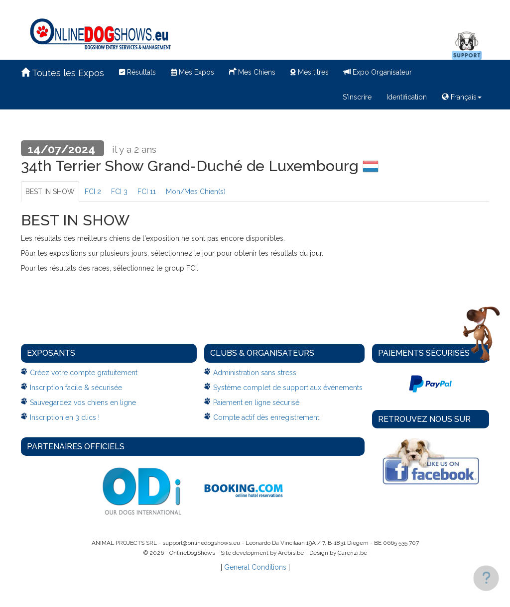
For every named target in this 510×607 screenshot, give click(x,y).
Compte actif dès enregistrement (266, 417)
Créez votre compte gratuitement (83, 373)
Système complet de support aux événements (288, 388)
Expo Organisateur (378, 72)
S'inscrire (357, 97)
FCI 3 (119, 192)
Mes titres (309, 72)
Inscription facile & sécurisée (76, 388)
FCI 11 (146, 192)
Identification (406, 97)
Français (462, 97)
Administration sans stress (254, 373)
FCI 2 (93, 192)
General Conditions (255, 567)
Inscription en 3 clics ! (65, 417)
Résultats (137, 72)
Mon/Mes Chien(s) (196, 192)
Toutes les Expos (62, 73)
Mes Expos (192, 72)
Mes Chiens (252, 71)
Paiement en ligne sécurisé (256, 402)
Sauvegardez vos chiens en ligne (83, 402)
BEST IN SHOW (50, 192)
